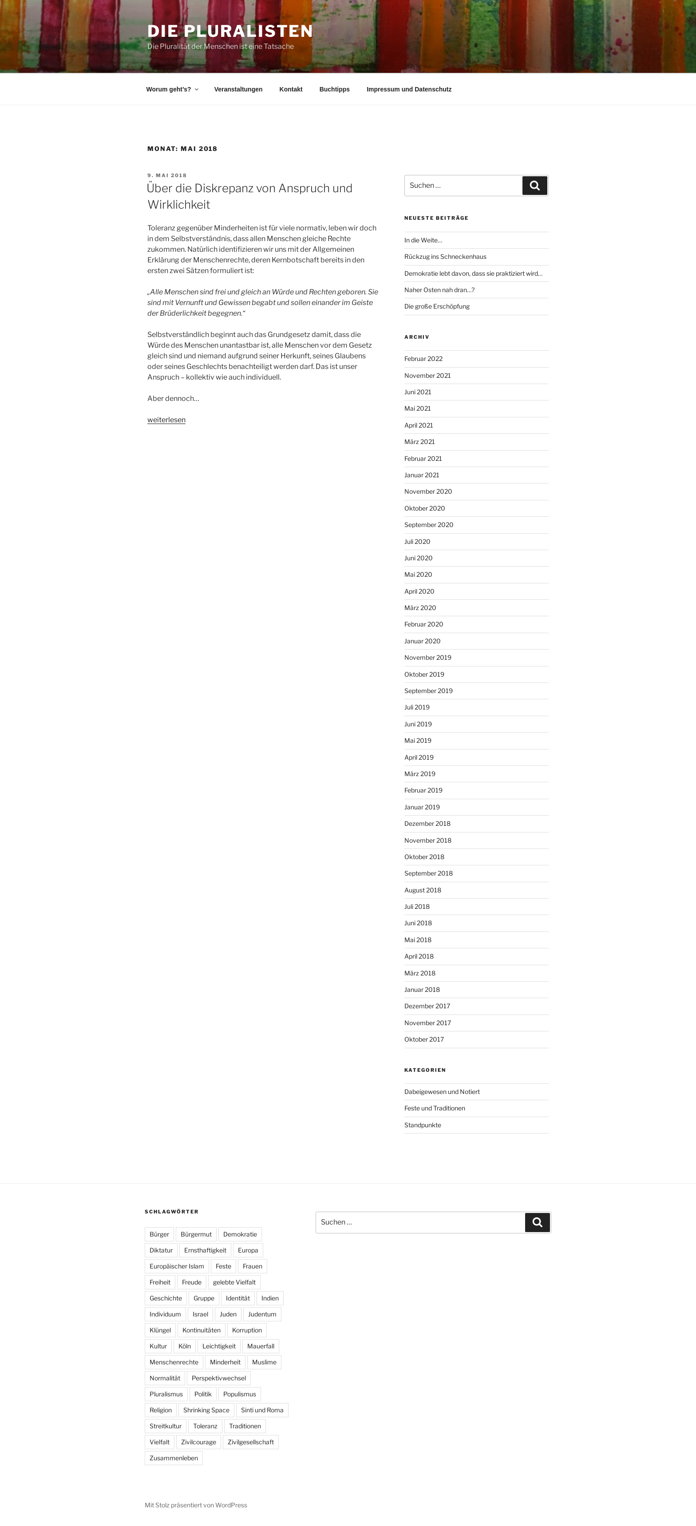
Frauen (252, 1266)
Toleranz (205, 1426)
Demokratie (240, 1234)
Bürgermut (196, 1234)
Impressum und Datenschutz (409, 89)
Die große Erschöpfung (437, 306)
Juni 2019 (418, 724)
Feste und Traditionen (434, 1108)
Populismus (239, 1394)
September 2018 (428, 873)
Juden (228, 1314)
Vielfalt (160, 1442)
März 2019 (419, 773)
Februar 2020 (423, 624)
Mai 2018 (417, 939)
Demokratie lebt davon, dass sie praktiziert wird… (473, 273)
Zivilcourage (198, 1442)
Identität (238, 1298)
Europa (248, 1250)
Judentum (262, 1314)
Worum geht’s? (173, 89)
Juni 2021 (417, 392)
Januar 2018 (422, 989)
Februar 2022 (423, 358)
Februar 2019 (423, 790)
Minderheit (225, 1362)
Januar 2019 (422, 807)
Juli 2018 (417, 906)
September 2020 (429, 524)
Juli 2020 (417, 541)
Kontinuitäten (201, 1330)
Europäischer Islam (177, 1266)
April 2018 (419, 956)
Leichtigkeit (219, 1346)
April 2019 (419, 757)
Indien (270, 1298)
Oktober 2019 (424, 674)
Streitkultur (166, 1426)
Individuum (165, 1314)
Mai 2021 (417, 408)
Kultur (158, 1346)
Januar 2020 (422, 641)
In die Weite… (423, 240)
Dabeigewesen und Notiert (442, 1091)
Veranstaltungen (238, 89)
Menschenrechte (174, 1362)
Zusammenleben (174, 1458)
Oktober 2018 (424, 856)
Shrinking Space (206, 1410)
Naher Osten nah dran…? (439, 289)
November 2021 (427, 375)
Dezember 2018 (427, 823)
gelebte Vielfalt (234, 1282)
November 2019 (427, 657)
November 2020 (428, 491)
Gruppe (204, 1298)
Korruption (247, 1330)
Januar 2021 (421, 475)
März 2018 (419, 973)
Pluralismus (166, 1394)
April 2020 (419, 591)
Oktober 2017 (424, 1039)
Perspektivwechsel (219, 1378)
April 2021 (418, 425)
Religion (161, 1410)
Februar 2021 (423, 458)
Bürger (159, 1234)
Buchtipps (335, 89)
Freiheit (160, 1282)
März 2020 (420, 607)
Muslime (264, 1362)
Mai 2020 (418, 574)
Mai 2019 (417, 740)
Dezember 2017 (427, 1006)
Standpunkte (422, 1125)
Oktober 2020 (424, 508)
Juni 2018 (418, 923)
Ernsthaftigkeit (205, 1250)
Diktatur (161, 1250)
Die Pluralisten (230, 31)
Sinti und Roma (262, 1410)
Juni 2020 (418, 558)
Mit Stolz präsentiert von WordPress (196, 1505)
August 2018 (422, 890)
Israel (200, 1314)
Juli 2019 (417, 707)
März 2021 (419, 441)
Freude (192, 1282)
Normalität (165, 1378)
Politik (203, 1394)
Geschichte (166, 1298)
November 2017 (427, 1023)
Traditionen (245, 1426)
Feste (223, 1266)
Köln (184, 1346)
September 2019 (428, 690)
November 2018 (427, 840)
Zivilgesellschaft (251, 1442)
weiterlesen (166, 420)
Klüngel (160, 1330)
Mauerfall (260, 1346)
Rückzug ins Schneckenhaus (445, 256)
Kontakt (291, 89)
